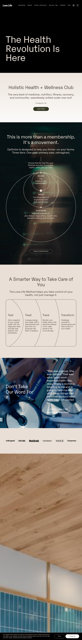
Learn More (41, 109)
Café (69, 5)
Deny (59, 636)
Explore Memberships (41, 251)
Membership (21, 5)
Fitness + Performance (40, 5)
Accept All (72, 636)
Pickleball (62, 5)
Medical (30, 5)
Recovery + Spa (53, 5)
